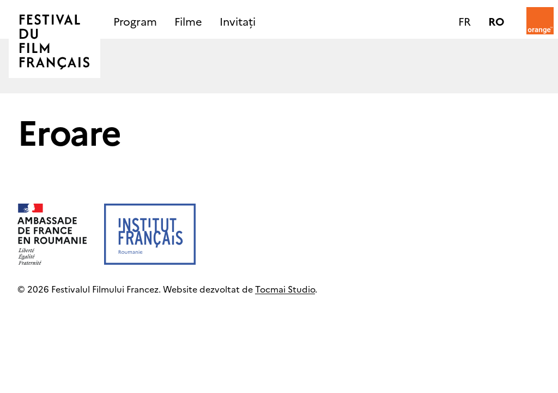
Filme (188, 20)
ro (496, 20)
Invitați (238, 20)
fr (464, 20)
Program (135, 20)
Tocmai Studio (285, 289)
